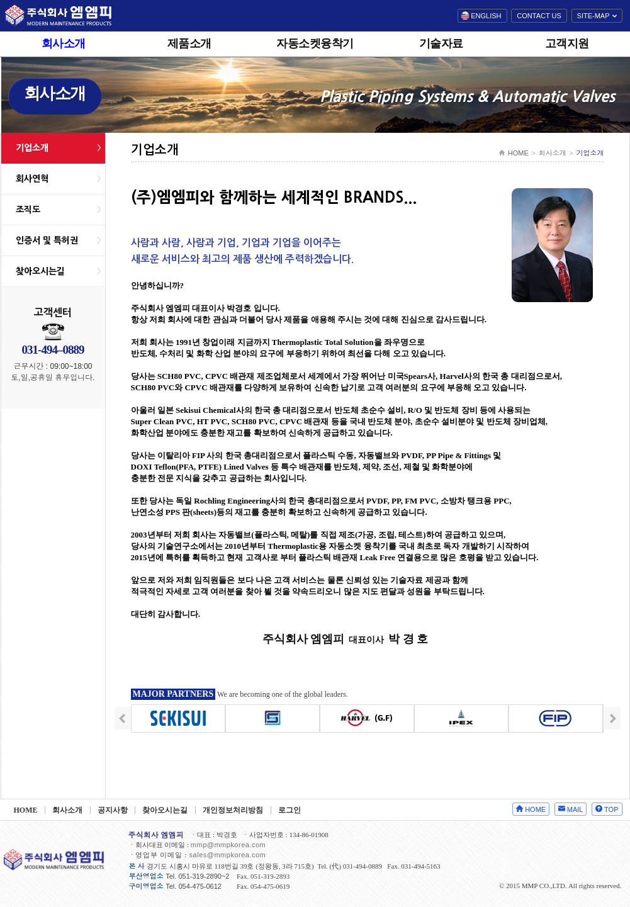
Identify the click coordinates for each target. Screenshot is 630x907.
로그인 (289, 810)
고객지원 (567, 43)
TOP (611, 809)
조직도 (28, 209)
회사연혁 (32, 178)
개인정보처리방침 (233, 810)
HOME (518, 153)
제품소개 (189, 43)
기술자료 (441, 43)
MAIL (575, 809)
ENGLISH (486, 16)
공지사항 (113, 810)
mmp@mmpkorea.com (228, 844)
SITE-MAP (593, 16)
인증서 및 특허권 (47, 240)
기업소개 (32, 148)
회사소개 (64, 43)
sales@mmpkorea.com (227, 855)
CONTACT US (539, 16)
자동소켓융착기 (315, 43)
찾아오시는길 (40, 271)
